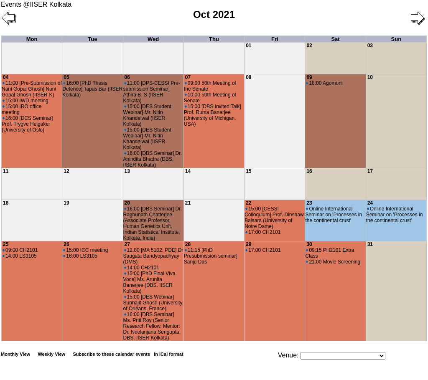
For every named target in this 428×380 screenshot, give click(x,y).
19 (66, 203)
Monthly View (15, 354)
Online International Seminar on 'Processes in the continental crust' (333, 214)
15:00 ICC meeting (85, 250)
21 (188, 203)
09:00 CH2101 (20, 250)
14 (188, 171)
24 (370, 203)
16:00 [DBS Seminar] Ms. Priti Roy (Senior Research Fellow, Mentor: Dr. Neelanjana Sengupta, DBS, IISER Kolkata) (152, 326)
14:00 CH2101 (141, 268)
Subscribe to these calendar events (128, 354)
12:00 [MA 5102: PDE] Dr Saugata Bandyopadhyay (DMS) (153, 256)
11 (5, 171)
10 (370, 77)
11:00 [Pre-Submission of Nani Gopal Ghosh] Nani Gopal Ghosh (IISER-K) (32, 89)
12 (66, 171)
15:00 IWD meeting (25, 101)
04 (5, 77)
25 (5, 244)
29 (248, 244)
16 (309, 171)
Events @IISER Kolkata (36, 4)
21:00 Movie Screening (333, 262)
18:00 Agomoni (324, 83)
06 (127, 77)
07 (188, 77)
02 (309, 45)
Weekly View (51, 354)
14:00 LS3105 (20, 256)
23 (309, 203)
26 (66, 244)
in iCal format (168, 354)
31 (370, 244)
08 (248, 77)
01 (248, 45)
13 (127, 171)
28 (188, 244)
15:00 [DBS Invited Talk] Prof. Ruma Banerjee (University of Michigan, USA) (212, 115)
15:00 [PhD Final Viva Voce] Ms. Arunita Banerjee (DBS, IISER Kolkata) (149, 282)
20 (127, 203)
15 (248, 171)
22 (248, 203)
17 (370, 171)
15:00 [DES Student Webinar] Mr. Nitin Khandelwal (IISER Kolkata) (147, 115)
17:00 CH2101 (262, 232)
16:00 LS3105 (80, 256)
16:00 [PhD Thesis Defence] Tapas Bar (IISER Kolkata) (92, 89)
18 (5, 203)
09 (309, 77)
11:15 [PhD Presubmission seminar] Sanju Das (210, 256)
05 (66, 77)
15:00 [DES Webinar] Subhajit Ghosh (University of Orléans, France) (153, 303)
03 (370, 45)
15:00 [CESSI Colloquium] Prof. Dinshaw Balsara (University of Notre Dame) (274, 217)
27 (127, 244)
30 (309, 244)
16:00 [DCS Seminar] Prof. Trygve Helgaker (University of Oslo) (27, 124)
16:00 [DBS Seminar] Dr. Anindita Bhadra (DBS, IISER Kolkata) (152, 159)
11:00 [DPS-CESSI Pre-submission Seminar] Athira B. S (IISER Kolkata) (151, 92)
